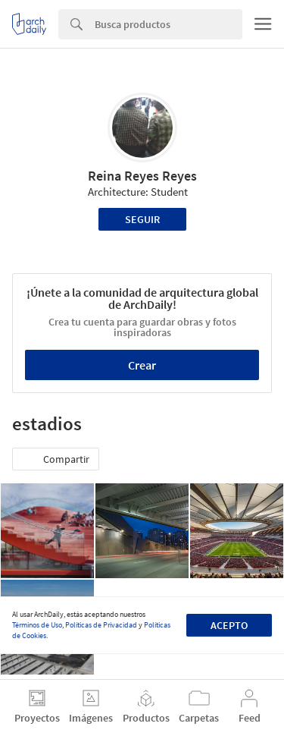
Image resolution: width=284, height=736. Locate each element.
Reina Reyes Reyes (142, 175)
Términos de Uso (37, 625)
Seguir (142, 219)
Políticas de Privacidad (101, 625)
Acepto (229, 625)
